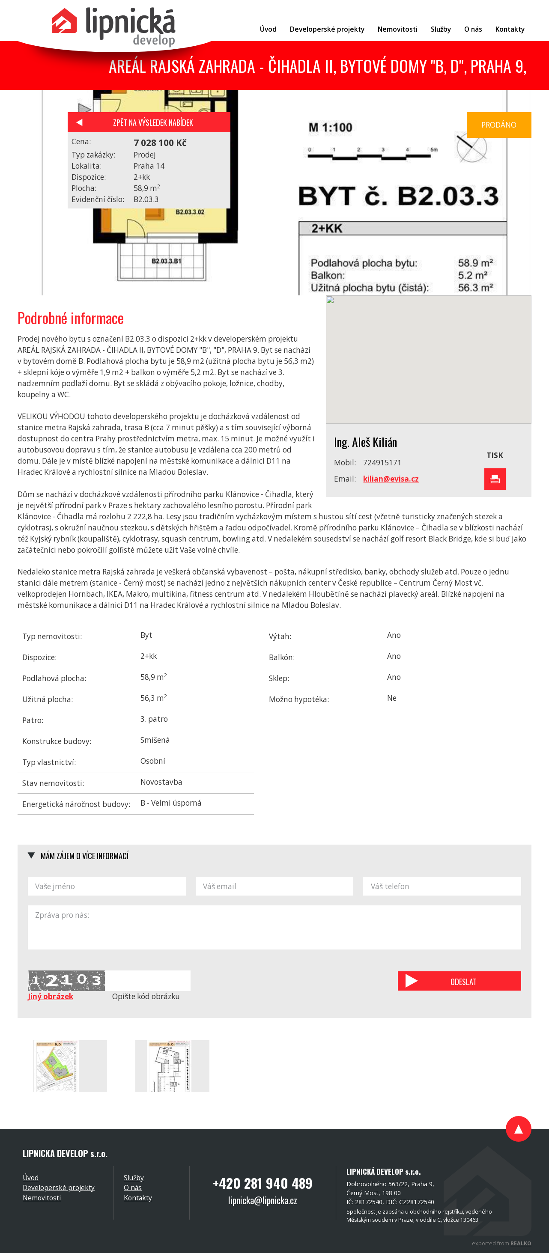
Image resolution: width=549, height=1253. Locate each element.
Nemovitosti (42, 1197)
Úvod (31, 1177)
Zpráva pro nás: (274, 927)
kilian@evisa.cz (391, 479)
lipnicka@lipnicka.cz (262, 1200)
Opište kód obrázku (146, 996)
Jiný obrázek (50, 996)
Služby (134, 1177)
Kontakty (138, 1197)
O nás (133, 1187)
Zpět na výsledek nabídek (153, 122)
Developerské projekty (59, 1187)
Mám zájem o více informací (84, 855)
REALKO (520, 1243)
